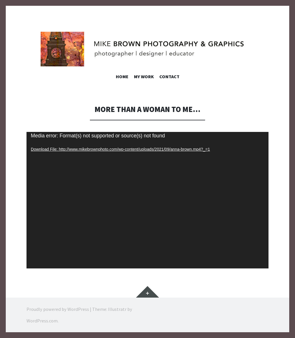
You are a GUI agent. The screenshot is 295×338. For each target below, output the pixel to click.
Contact (169, 76)
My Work (144, 76)
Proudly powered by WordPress (58, 309)
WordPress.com (42, 321)
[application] (147, 200)
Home (122, 76)
